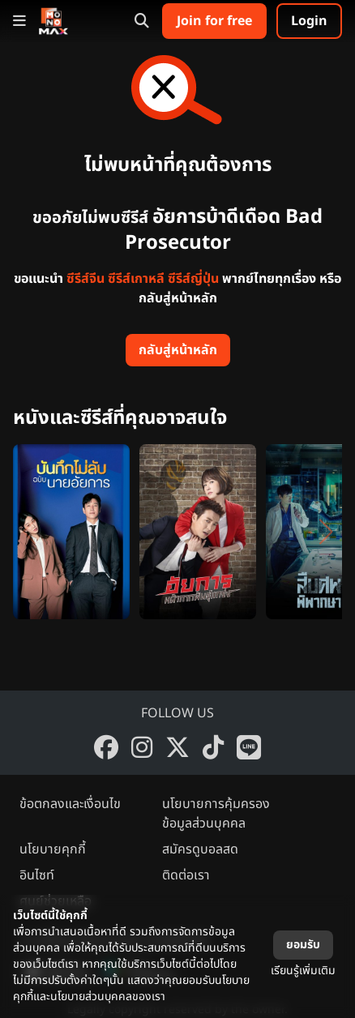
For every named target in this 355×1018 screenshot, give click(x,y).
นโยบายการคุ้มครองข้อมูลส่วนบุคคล (216, 813)
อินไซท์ (36, 875)
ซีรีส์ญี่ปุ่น (193, 279)
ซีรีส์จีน (85, 279)
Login (309, 21)
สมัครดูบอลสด (200, 849)
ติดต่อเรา (186, 875)
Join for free (214, 21)
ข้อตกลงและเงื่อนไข (70, 804)
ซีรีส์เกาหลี (136, 279)
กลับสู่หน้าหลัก (178, 350)
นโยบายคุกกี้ (52, 849)
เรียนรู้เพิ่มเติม (303, 970)
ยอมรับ (303, 944)
